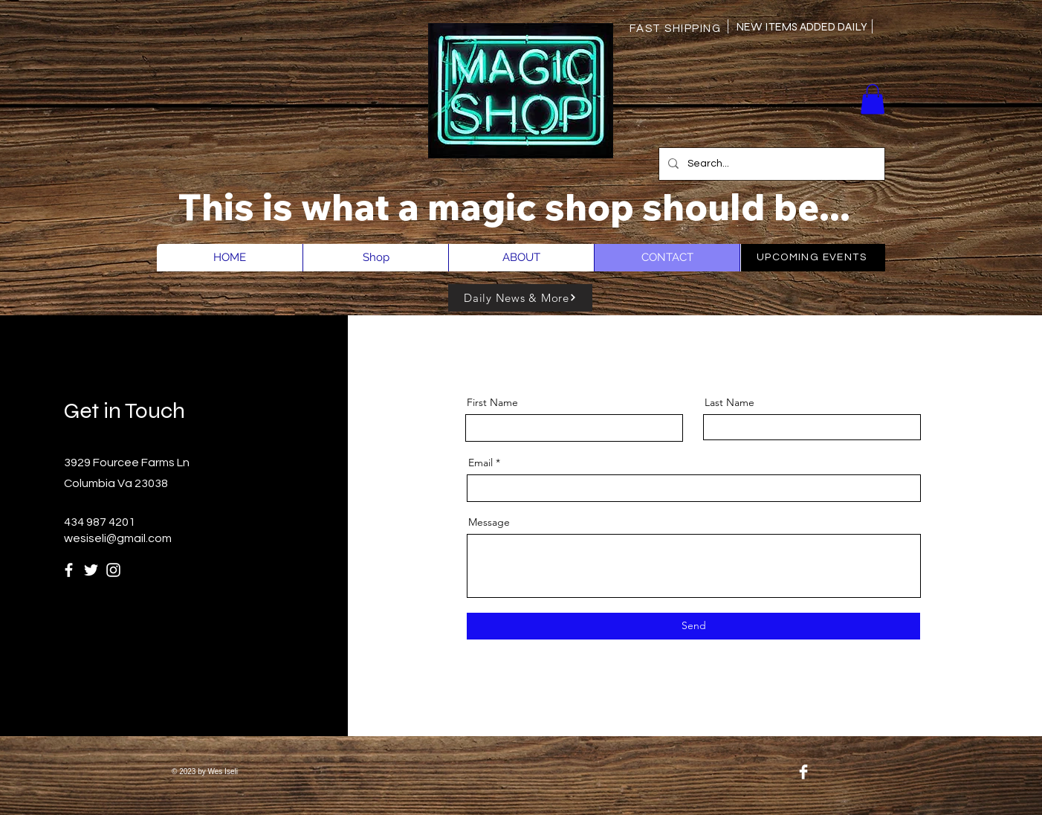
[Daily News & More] (520, 298)
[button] (872, 99)
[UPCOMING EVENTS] (813, 257)
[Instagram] (113, 570)
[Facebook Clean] (803, 771)
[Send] (693, 626)
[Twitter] (91, 570)
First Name (492, 402)
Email (480, 462)
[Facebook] (68, 570)
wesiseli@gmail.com (118, 538)
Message (489, 522)
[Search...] (770, 164)
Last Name (729, 402)
